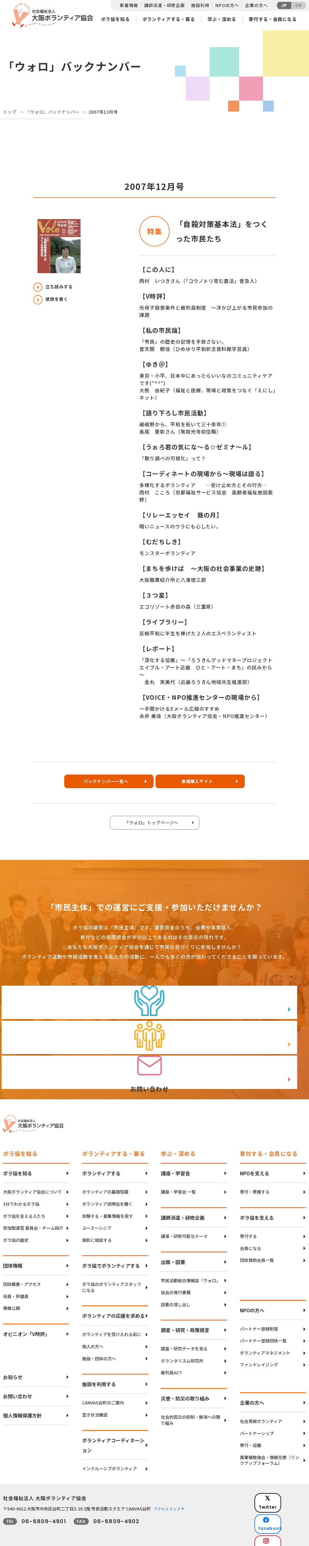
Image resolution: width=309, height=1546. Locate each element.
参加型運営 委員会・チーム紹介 (33, 1219)
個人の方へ (92, 1337)
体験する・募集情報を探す (107, 1207)
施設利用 (200, 5)
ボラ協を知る (115, 19)
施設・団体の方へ (99, 1349)
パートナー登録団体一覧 (263, 1332)
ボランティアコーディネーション (113, 1436)
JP (284, 5)
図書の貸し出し (176, 1295)
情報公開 (11, 1299)
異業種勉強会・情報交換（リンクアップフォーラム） (269, 1451)
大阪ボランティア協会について (32, 1183)
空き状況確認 (95, 1406)
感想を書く (53, 302)
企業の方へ (256, 5)
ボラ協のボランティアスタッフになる (111, 1278)
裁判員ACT (171, 1363)
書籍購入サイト (202, 783)
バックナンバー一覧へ (104, 783)
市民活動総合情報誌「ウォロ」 (190, 1271)
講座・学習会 (175, 1164)
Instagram (284, 1520)
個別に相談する (97, 1231)
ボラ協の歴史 (15, 1231)
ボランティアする (101, 1164)
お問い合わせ (17, 1387)
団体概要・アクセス (22, 1275)
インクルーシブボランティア (109, 1459)
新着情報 (129, 5)
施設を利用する (99, 1375)
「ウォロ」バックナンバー (52, 112)
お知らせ (12, 1368)
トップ (10, 112)
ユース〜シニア (96, 1219)
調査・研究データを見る (184, 1339)
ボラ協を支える (257, 1208)
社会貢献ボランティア (261, 1412)
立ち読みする (56, 287)
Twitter (284, 1489)
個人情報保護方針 (22, 1406)
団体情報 (12, 1256)
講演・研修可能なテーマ (184, 1227)
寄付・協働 (250, 1436)
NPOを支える (254, 1164)
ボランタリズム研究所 (182, 1352)
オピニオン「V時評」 (26, 1324)
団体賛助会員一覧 (257, 1251)
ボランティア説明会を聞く (107, 1195)
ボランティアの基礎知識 (105, 1183)
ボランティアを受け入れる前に (111, 1325)
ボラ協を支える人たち (24, 1207)
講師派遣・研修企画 (164, 5)
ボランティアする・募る (168, 19)
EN (298, 5)
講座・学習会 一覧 (178, 1183)
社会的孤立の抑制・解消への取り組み (190, 1411)
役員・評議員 (15, 1287)
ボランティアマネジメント (265, 1344)
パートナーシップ (257, 1424)
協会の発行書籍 (176, 1283)
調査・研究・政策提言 (185, 1320)
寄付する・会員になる (273, 19)
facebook (285, 1505)
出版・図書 (173, 1252)
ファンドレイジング (259, 1356)
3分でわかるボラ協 (21, 1195)
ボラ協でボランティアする (111, 1256)
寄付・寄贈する (255, 1183)
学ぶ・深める (222, 19)
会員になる (250, 1239)
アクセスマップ (167, 1499)
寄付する (248, 1227)
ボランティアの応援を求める (113, 1306)
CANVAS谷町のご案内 (103, 1394)
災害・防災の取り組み (185, 1389)
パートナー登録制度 (259, 1320)
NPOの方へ (227, 5)
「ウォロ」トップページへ (153, 825)
